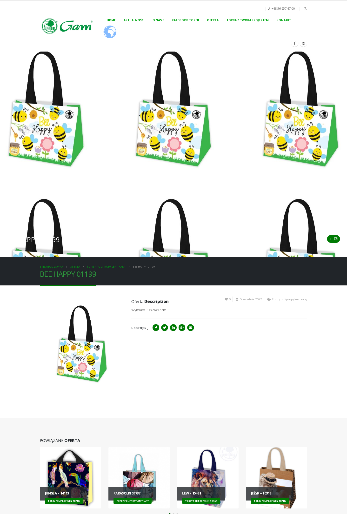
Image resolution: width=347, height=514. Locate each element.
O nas (157, 20)
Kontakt (284, 20)
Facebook (156, 327)
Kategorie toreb (185, 20)
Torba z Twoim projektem (248, 20)
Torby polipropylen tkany (289, 299)
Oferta (213, 20)
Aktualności (134, 20)
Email (190, 327)
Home (111, 20)
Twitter (164, 327)
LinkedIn (173, 327)
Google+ (182, 327)
